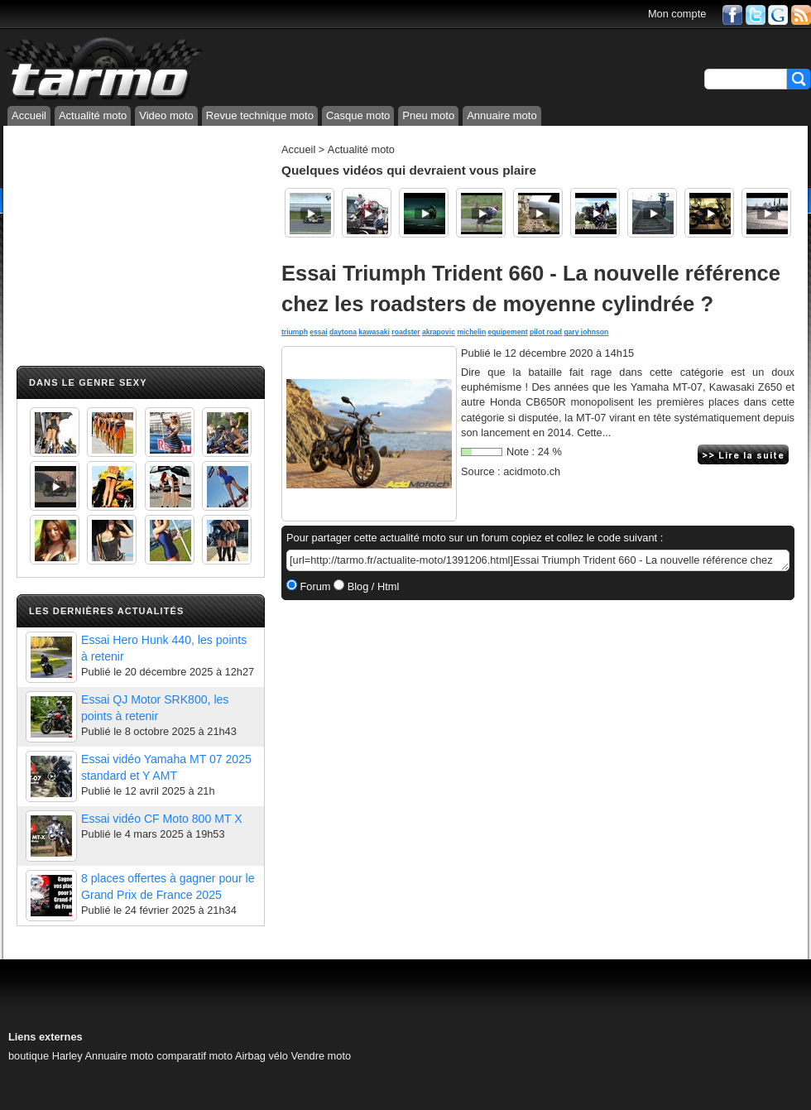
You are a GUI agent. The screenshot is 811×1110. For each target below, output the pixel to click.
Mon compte (677, 13)
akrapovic (438, 332)
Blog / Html (371, 586)
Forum (314, 586)
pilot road (546, 332)
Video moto (166, 115)
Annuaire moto (502, 115)
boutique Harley (45, 1056)
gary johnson (586, 332)
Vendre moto (321, 1056)
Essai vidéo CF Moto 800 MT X (161, 818)
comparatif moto (194, 1056)
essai (318, 332)
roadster (405, 332)
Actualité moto (93, 115)
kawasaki (374, 332)
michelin (471, 332)
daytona (343, 332)
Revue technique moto (260, 115)
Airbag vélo (261, 1056)
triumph (294, 332)
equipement (508, 332)
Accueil (29, 115)
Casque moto (358, 115)
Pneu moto (428, 115)
